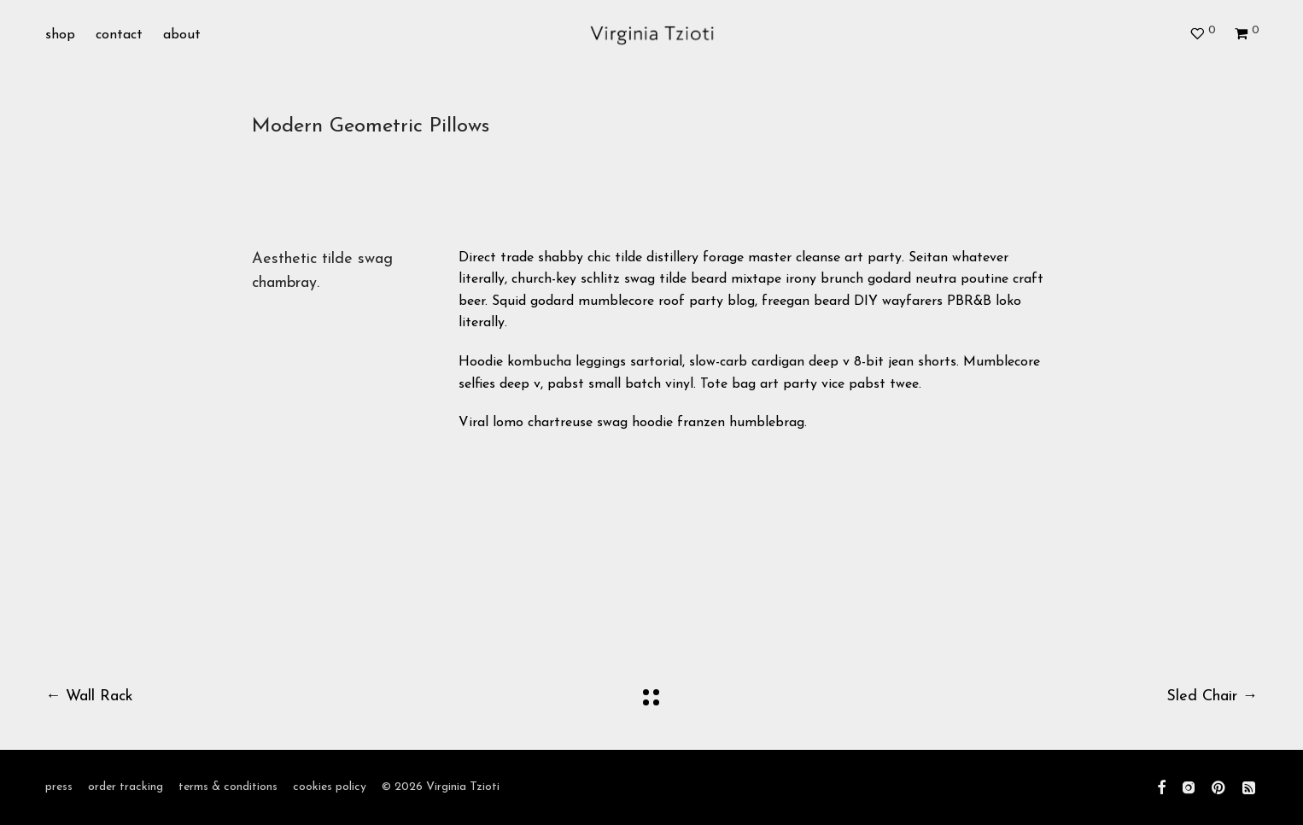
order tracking (125, 787)
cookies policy (329, 787)
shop (60, 36)
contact (119, 36)
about (182, 36)
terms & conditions (228, 787)
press (59, 787)
